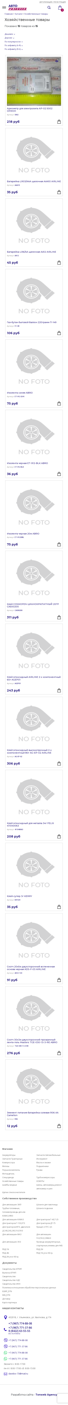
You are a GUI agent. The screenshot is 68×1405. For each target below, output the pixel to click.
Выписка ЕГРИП (9, 1272)
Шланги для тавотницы (47, 1204)
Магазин (7, 1148)
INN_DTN (6, 1295)
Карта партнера (9, 1302)
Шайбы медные (9, 1185)
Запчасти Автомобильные (48, 1155)
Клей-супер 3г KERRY (19, 896)
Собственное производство (19, 1198)
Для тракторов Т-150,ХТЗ (13, 1223)
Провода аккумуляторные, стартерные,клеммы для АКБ (49, 1244)
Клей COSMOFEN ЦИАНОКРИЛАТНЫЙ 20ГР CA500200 (33, 605)
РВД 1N (5, 1249)
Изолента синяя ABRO (20, 393)
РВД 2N (39, 1249)
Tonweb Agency (46, 1394)
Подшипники (42, 1166)
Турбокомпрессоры (45, 1177)
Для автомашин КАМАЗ (13, 1219)
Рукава (39, 1170)
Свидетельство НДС (11, 1280)
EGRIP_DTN (7, 1291)
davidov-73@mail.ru (18, 1373)
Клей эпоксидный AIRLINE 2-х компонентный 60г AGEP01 (34, 678)
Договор (6, 1298)
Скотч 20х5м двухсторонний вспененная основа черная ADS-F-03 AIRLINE (31, 968)
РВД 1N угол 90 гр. (44, 1253)
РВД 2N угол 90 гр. (10, 1256)
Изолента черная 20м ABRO (23, 533)
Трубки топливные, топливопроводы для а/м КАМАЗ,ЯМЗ (13, 1212)
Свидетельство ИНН (11, 1284)
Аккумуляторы (8, 1155)
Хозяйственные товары (13, 1181)
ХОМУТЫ (40, 1181)
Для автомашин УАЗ (11, 1242)
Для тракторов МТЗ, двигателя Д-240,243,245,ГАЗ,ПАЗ (16, 1229)
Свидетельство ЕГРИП (12, 1269)
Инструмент (41, 1158)
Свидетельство (9, 1276)
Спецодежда (8, 1177)
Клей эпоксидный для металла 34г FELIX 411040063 (30, 824)
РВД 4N (5, 1253)
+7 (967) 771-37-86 (20, 1327)
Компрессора (8, 1162)
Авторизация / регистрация (52, 2)
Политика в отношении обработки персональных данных (29, 1287)
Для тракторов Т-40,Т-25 (47, 1219)
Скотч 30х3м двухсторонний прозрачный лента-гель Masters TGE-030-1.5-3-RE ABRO (32, 1041)
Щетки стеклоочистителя (13, 1192)
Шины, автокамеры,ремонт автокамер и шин (49, 1187)
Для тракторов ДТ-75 (46, 1223)
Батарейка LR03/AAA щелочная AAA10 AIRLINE (34, 181)
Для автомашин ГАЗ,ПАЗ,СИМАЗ (43, 1236)
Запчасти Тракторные (12, 1158)
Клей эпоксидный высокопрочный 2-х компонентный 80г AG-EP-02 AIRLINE (29, 751)
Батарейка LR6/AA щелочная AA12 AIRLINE (31, 252)
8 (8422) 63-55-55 (19, 1331)
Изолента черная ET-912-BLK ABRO (27, 463)
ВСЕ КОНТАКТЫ (14, 1334)
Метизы (5, 1166)
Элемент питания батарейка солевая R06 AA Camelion (32, 1114)
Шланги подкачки (44, 1208)
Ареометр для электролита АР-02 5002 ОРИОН (29, 110)
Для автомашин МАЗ (11, 1234)
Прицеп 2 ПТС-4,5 (44, 1227)
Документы (9, 1262)
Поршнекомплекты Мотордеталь (11, 1172)
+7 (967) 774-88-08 (20, 1323)
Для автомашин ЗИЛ (11, 1204)
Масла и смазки (43, 1162)
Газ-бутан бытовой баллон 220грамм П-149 (31, 322)
